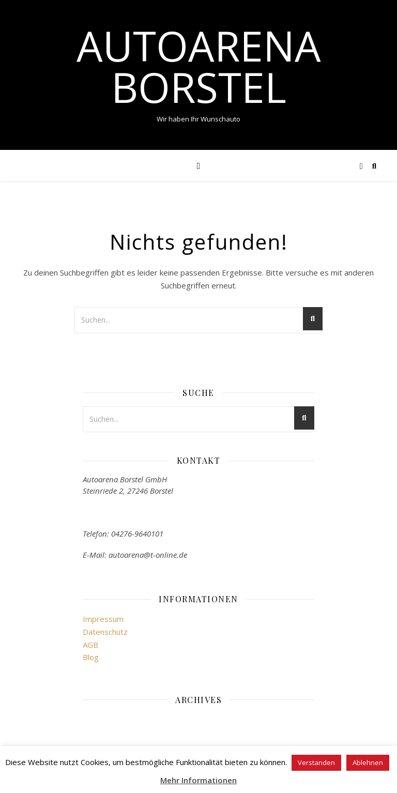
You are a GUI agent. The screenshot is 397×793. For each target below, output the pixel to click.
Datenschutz (105, 632)
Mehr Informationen (198, 780)
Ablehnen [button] (368, 762)
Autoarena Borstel (199, 66)
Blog (91, 657)
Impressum (103, 619)
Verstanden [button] (316, 762)
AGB (90, 644)
